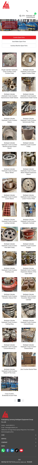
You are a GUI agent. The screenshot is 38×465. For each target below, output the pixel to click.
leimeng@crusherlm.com (11, 427)
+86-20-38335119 (10, 425)
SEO (19, 459)
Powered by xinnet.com (20, 462)
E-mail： (3, 427)
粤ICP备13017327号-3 (7, 462)
